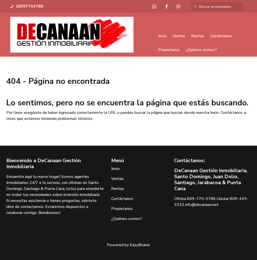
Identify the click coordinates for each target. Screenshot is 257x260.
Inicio (162, 36)
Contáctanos (221, 36)
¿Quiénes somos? (201, 50)
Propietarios (169, 50)
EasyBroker (140, 245)
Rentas (197, 36)
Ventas (179, 36)
